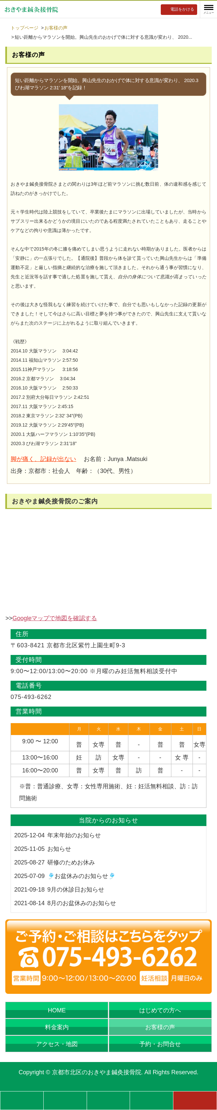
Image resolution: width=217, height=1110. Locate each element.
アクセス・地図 (57, 1044)
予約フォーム (195, 1100)
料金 (65, 1100)
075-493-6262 (31, 697)
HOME (57, 1010)
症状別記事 (21, 1100)
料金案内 (57, 1027)
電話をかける (182, 9)
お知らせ (59, 849)
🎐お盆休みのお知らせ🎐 (81, 876)
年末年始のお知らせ (74, 835)
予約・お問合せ (160, 1044)
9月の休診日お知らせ (75, 889)
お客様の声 (55, 27)
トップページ (24, 27)
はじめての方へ (160, 1010)
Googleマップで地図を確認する (54, 618)
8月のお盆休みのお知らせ (81, 903)
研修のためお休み (71, 862)
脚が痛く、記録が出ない (43, 459)
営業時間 (108, 1100)
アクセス (151, 1100)
